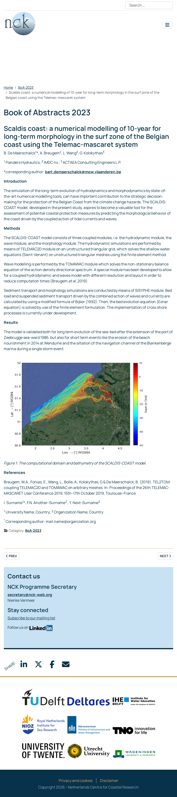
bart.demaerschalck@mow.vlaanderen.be (83, 171)
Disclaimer (109, 780)
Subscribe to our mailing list (31, 618)
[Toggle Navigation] (167, 24)
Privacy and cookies (76, 780)
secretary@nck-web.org (30, 594)
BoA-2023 (33, 530)
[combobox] (149, 5)
